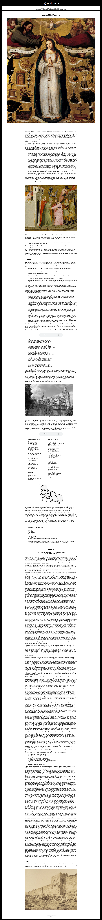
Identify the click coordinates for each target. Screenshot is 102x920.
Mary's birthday (33, 141)
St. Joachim (45, 136)
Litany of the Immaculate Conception (68, 263)
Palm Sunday (39, 179)
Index (51, 916)
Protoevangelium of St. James (66, 143)
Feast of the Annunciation (49, 135)
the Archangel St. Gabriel (53, 147)
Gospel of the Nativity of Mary (33, 144)
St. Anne (33, 136)
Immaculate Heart (39, 287)
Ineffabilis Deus (32, 326)
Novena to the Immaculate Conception (56, 262)
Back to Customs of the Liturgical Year (51, 913)
